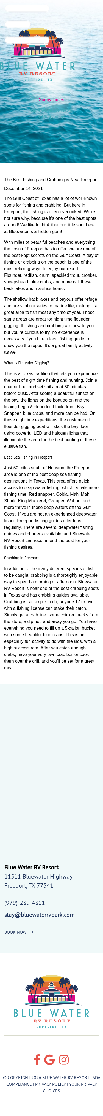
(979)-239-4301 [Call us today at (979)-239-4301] (24, 903)
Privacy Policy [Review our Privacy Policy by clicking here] (50, 1084)
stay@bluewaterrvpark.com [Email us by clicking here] (39, 915)
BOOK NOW (18, 932)
